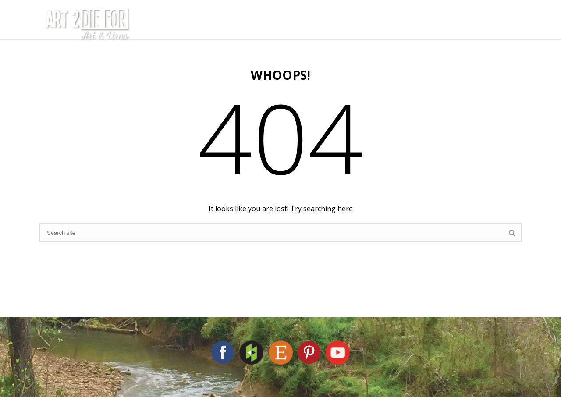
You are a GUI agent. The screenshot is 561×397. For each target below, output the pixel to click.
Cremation (364, 24)
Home (156, 24)
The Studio (216, 24)
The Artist (290, 24)
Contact (476, 24)
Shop (423, 24)
